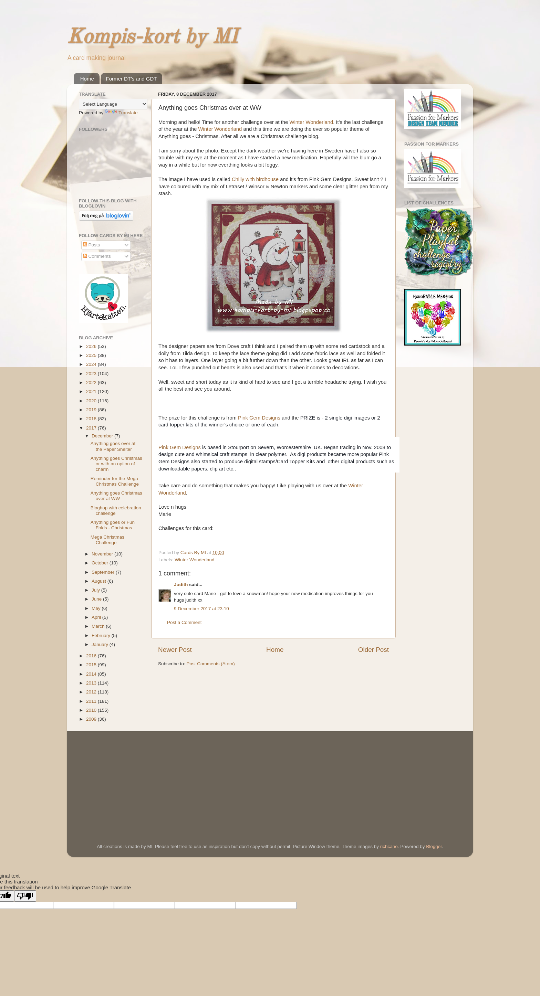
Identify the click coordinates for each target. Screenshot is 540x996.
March (99, 626)
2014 (92, 674)
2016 (92, 655)
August (99, 581)
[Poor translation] (25, 896)
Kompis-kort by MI (152, 37)
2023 (92, 373)
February (102, 635)
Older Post (373, 649)
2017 (92, 428)
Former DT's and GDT (131, 79)
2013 (92, 683)
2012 (92, 692)
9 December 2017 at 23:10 (201, 608)
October (101, 562)
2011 (92, 701)
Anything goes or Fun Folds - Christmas (113, 525)
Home (87, 79)
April (97, 617)
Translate (121, 112)
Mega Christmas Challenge (107, 539)
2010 (92, 710)
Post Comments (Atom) (211, 663)
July (96, 590)
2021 (92, 391)
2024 (92, 364)
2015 (92, 664)
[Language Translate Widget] (113, 104)
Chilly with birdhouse (255, 179)
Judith (181, 584)
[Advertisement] (130, 778)
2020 (92, 400)
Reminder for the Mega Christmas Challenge (115, 481)
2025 (92, 355)
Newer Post (175, 649)
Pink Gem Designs (259, 418)
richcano (389, 846)
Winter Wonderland (311, 122)
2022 (92, 382)
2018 (92, 418)
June (97, 599)
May (97, 608)
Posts (91, 244)
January (101, 644)
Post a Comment (184, 622)
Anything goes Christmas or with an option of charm (116, 464)
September (104, 572)
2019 (92, 409)
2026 (92, 346)
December (103, 435)
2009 (92, 719)
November (103, 554)
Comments (97, 256)
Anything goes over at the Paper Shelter (113, 446)
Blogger (434, 846)
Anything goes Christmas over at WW (116, 495)
